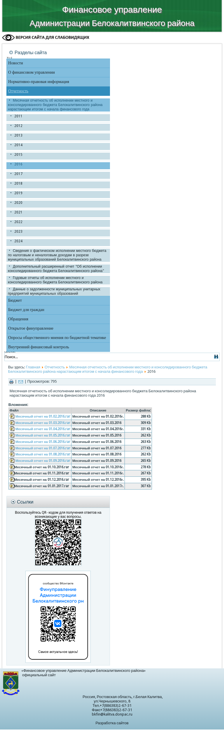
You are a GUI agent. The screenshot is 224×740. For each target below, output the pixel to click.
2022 (18, 222)
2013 (18, 135)
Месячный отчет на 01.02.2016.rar (42, 416)
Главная (33, 367)
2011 (18, 116)
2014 (18, 145)
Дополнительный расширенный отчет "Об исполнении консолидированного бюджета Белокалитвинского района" (56, 268)
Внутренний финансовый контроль (38, 347)
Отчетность (18, 91)
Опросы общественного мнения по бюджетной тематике (57, 337)
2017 (18, 174)
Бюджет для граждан (26, 310)
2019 (18, 193)
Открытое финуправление (30, 328)
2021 (18, 212)
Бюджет (15, 300)
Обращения (18, 319)
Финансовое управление (112, 9)
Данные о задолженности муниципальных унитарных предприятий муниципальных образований (54, 291)
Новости (15, 63)
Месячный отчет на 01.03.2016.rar (42, 423)
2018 (18, 183)
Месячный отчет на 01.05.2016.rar (42, 435)
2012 (18, 126)
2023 (18, 231)
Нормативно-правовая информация (38, 82)
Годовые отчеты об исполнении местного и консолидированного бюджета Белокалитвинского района (55, 280)
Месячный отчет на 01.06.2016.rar (42, 442)
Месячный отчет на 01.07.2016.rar (42, 448)
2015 (18, 155)
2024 (18, 241)
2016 (18, 164)
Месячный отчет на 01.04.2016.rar (42, 429)
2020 (18, 203)
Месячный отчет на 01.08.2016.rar (42, 454)
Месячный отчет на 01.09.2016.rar (42, 461)
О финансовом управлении (31, 72)
